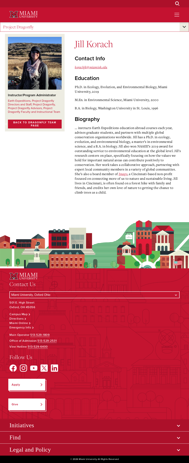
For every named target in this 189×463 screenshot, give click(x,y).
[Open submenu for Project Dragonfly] (184, 27)
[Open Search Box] (177, 3)
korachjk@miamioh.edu (91, 67)
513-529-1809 (40, 335)
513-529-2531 (47, 341)
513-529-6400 (38, 347)
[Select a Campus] (94, 294)
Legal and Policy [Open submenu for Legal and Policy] (30, 449)
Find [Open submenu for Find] (15, 437)
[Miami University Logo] (23, 14)
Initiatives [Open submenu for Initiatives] (21, 425)
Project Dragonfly (18, 27)
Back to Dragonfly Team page (34, 124)
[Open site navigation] (177, 15)
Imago (123, 174)
